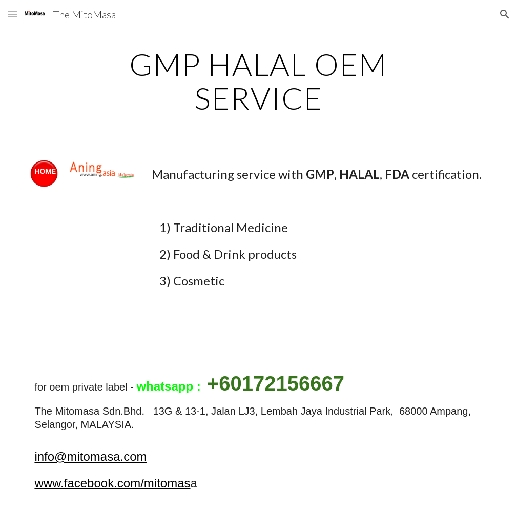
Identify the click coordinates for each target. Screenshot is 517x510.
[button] (12, 14)
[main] (259, 81)
